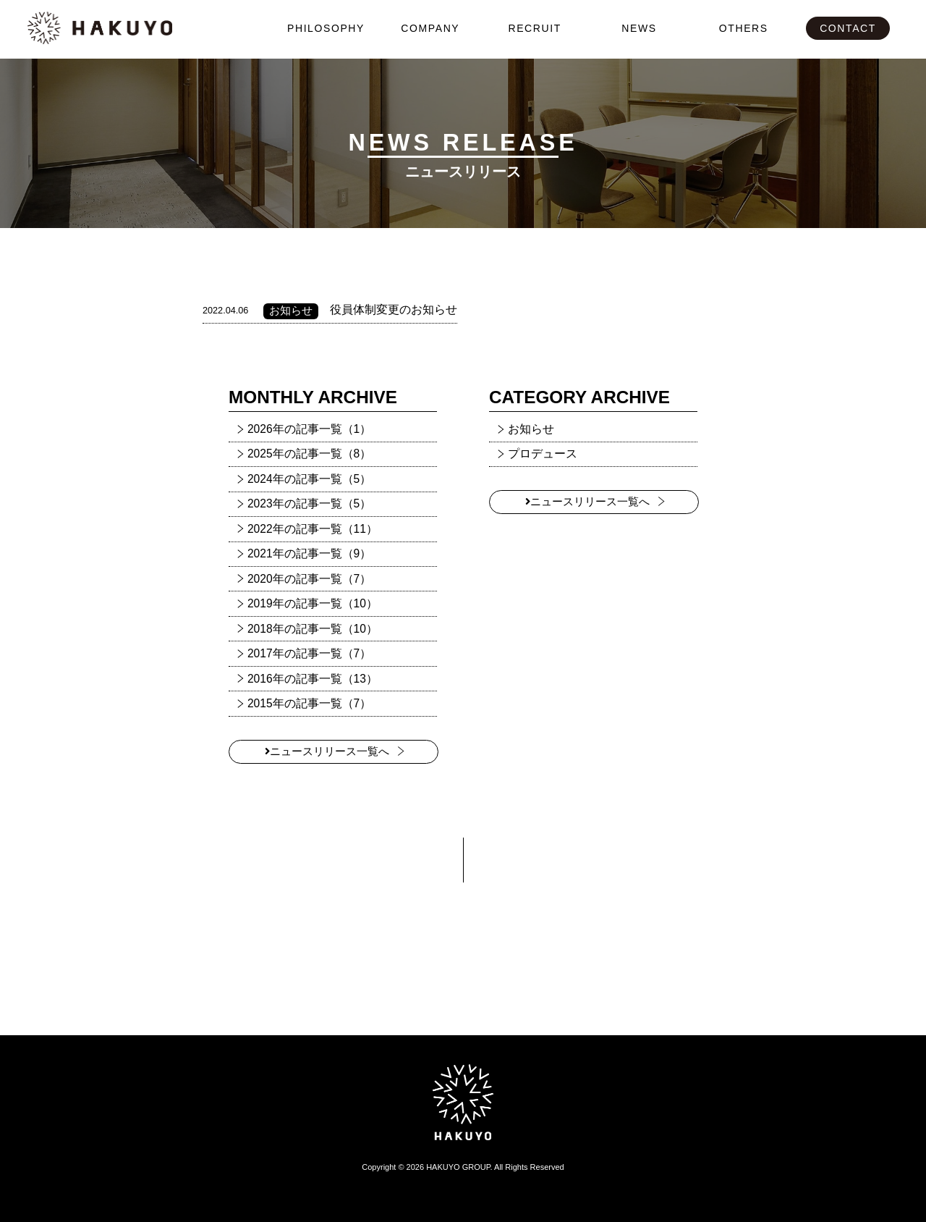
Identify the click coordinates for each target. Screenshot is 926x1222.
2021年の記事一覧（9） (309, 553)
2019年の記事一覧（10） (312, 603)
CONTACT (848, 28)
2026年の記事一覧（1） (309, 429)
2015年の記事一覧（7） (309, 703)
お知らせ (531, 429)
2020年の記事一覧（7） (309, 579)
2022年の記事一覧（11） (312, 529)
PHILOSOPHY (326, 28)
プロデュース (542, 453)
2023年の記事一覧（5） (309, 503)
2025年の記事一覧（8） (309, 453)
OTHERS (743, 28)
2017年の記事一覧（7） (309, 653)
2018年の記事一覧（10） (312, 629)
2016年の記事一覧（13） (312, 679)
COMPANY (430, 28)
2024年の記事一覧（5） (309, 479)
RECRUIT (534, 28)
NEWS (638, 28)
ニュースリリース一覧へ (327, 751)
